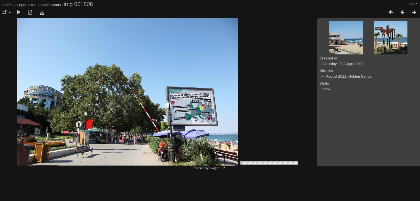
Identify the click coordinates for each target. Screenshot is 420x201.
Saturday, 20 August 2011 (343, 64)
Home (8, 5)
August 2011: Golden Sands (38, 5)
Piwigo (213, 168)
